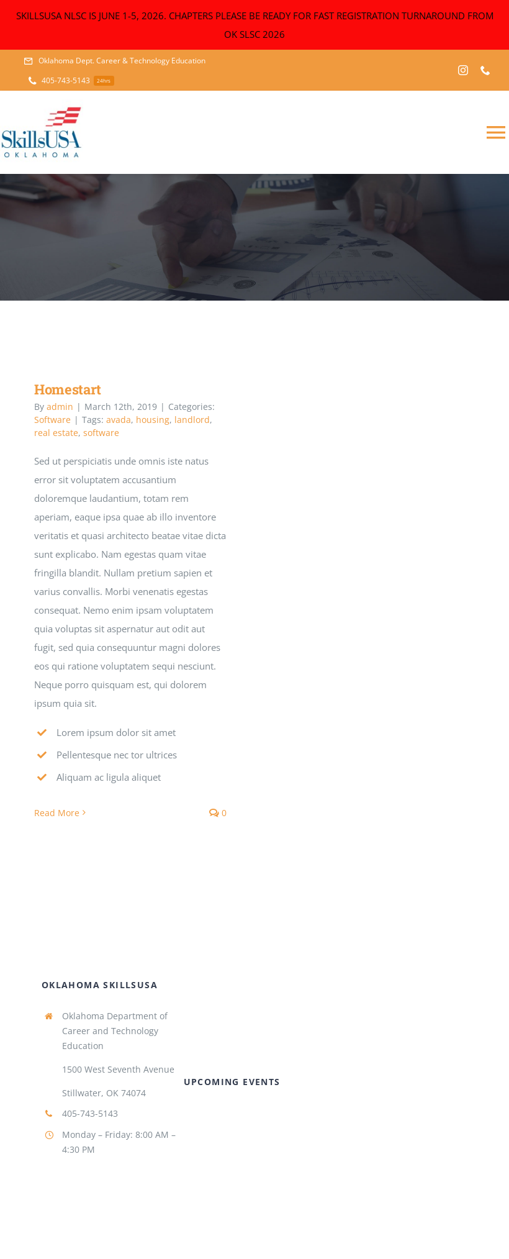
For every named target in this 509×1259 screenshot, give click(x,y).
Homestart (67, 389)
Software (52, 419)
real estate (56, 433)
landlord (192, 419)
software (101, 433)
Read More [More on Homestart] (56, 813)
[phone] (485, 70)
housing (152, 419)
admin (60, 406)
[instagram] (463, 70)
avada (118, 419)
